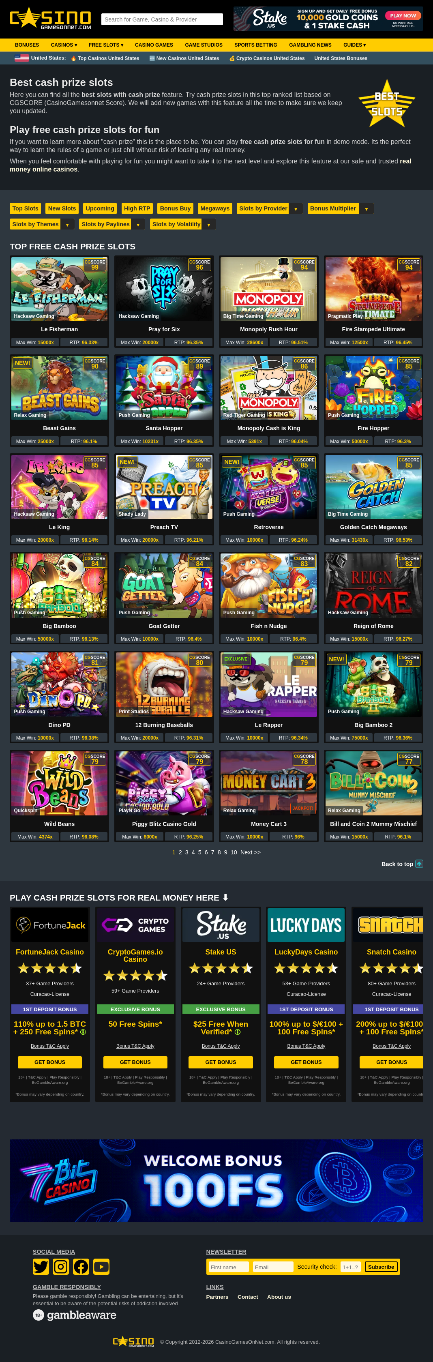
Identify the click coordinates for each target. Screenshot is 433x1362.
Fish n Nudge (269, 626)
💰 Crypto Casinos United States (267, 58)
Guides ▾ (354, 45)
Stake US (220, 952)
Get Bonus (49, 1062)
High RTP (137, 208)
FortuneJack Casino (50, 952)
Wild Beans (59, 824)
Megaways (215, 208)
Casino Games (154, 45)
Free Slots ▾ (106, 45)
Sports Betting (255, 45)
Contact (248, 1297)
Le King (59, 527)
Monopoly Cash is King (269, 428)
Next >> (250, 852)
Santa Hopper (164, 428)
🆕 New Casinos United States (184, 58)
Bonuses (27, 45)
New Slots (62, 208)
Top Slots (25, 208)
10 (234, 852)
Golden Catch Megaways (373, 527)
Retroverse (269, 527)
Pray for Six (164, 329)
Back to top (397, 864)
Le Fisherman (59, 329)
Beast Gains (59, 428)
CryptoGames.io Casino (135, 955)
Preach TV (164, 527)
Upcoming (100, 208)
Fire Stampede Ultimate (373, 329)
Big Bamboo (59, 626)
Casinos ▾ (64, 45)
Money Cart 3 (269, 824)
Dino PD (59, 725)
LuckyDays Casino (306, 952)
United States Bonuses (341, 58)
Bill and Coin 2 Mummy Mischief (373, 824)
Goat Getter (164, 626)
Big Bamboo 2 (373, 725)
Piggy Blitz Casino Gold (164, 824)
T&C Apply (37, 1077)
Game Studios (204, 45)
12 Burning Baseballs (164, 725)
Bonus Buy (175, 208)
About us (279, 1297)
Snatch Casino (391, 952)
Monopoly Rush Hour (269, 329)
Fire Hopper (374, 428)
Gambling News (310, 45)
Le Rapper (269, 725)
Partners (217, 1297)
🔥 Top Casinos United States (105, 58)
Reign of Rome (374, 626)
